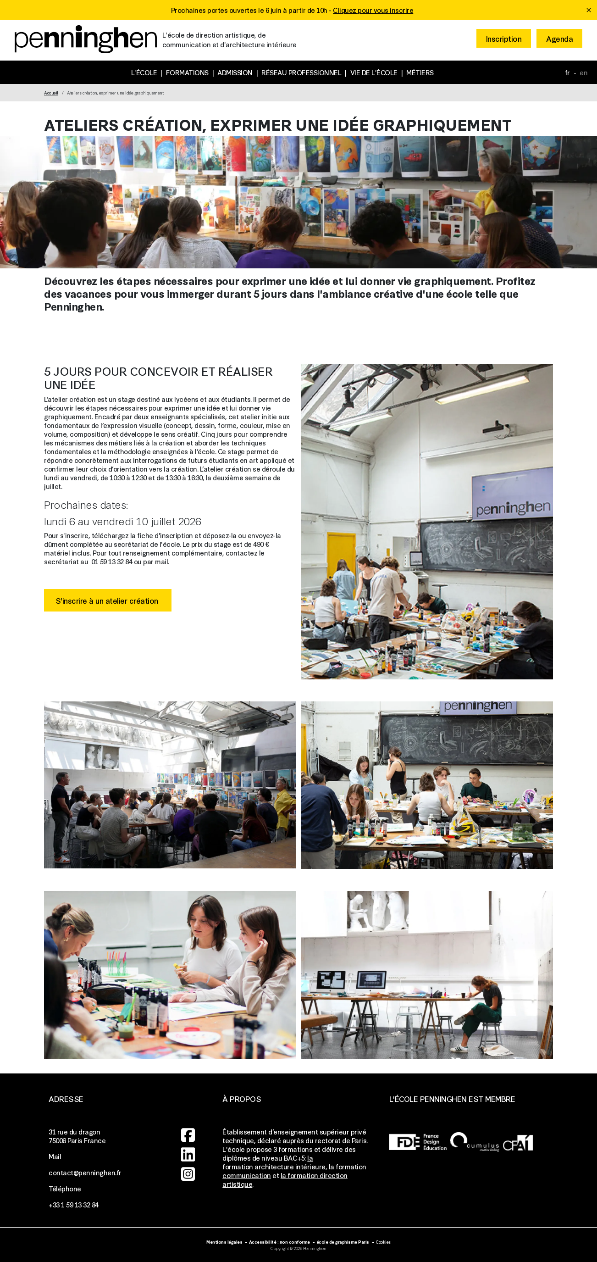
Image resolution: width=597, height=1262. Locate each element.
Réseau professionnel (301, 72)
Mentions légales (224, 1242)
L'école (144, 72)
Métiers (420, 72)
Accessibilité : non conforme (279, 1242)
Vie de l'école (374, 72)
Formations (187, 72)
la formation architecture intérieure (274, 1162)
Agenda (559, 38)
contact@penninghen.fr (85, 1172)
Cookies (383, 1242)
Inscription (504, 38)
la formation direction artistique (285, 1179)
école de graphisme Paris (342, 1242)
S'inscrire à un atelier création (107, 600)
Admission (235, 72)
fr (567, 72)
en (583, 72)
